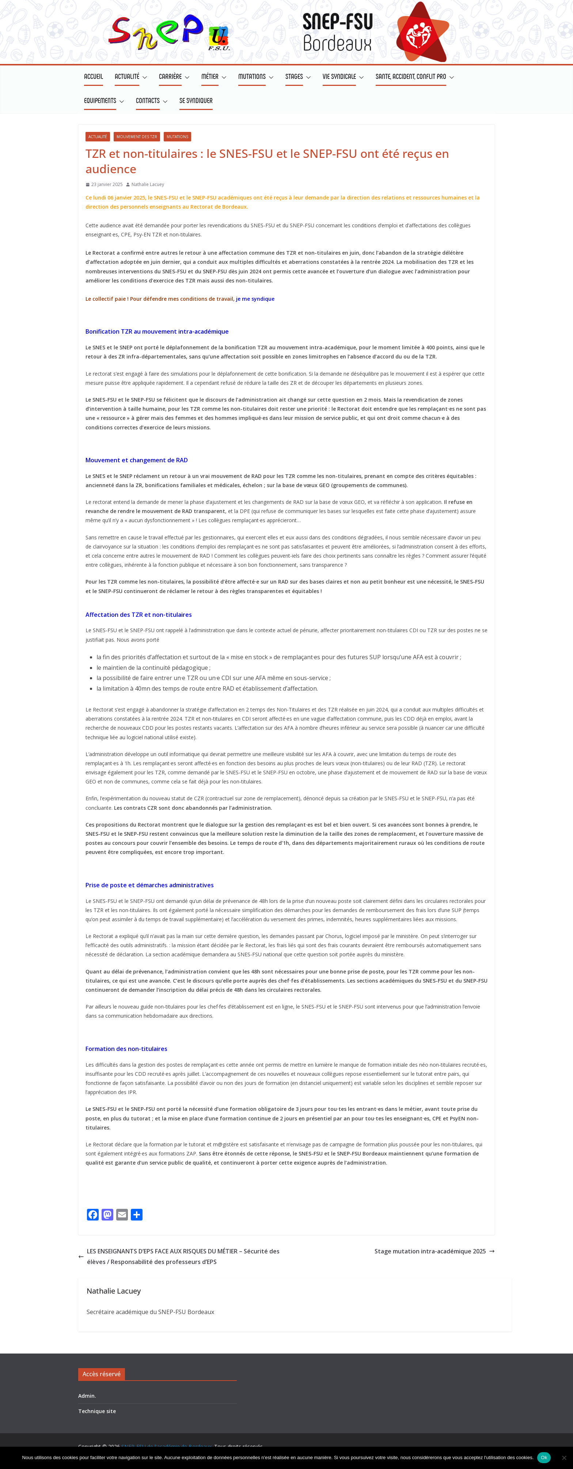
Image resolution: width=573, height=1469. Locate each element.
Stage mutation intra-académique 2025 (435, 1251)
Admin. (87, 1395)
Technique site (97, 1411)
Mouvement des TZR (137, 136)
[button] (143, 77)
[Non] (564, 1457)
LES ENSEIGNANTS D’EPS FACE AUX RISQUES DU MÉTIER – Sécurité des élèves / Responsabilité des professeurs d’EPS (179, 1256)
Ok (544, 1457)
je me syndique (255, 298)
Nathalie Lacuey (148, 184)
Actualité (97, 136)
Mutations (177, 136)
